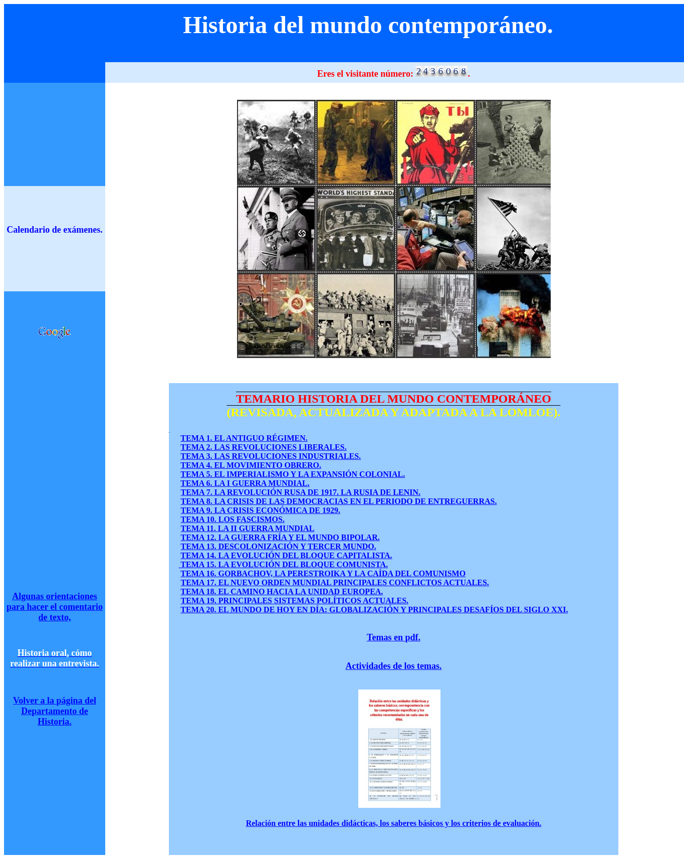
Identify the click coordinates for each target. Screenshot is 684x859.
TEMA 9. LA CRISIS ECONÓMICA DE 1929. (260, 510)
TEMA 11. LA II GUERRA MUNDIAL (248, 528)
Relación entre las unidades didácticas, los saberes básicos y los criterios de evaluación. (394, 823)
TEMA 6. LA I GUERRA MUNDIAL (244, 483)
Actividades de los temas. (393, 666)
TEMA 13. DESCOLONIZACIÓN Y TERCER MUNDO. (278, 546)
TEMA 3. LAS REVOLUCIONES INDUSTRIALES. (270, 456)
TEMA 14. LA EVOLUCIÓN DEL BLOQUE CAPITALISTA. (286, 555)
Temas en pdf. (393, 637)
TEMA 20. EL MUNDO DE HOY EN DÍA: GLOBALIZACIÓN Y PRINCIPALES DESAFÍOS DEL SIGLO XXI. (374, 609)
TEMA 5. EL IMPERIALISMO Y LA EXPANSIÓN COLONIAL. (292, 474)
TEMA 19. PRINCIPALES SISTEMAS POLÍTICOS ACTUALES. (294, 600)
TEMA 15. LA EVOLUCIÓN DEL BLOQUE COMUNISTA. (283, 564)
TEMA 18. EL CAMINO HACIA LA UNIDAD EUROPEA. (281, 591)
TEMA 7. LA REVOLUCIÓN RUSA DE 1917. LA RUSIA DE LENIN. (300, 492)
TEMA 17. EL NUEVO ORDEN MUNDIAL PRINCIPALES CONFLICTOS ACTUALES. (335, 582)
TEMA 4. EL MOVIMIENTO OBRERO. (250, 465)
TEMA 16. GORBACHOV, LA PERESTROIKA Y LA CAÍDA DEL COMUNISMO (323, 573)
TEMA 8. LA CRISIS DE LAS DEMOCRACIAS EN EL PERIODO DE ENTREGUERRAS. (339, 501)
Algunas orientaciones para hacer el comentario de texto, (55, 606)
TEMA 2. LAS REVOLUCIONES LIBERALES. (263, 447)
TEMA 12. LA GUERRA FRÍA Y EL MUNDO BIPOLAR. (280, 537)
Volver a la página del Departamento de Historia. (54, 711)
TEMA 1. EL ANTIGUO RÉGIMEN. (243, 438)
